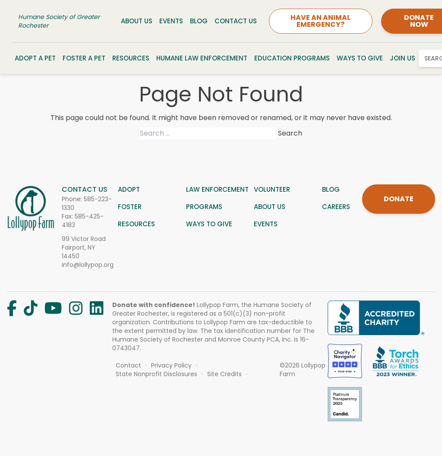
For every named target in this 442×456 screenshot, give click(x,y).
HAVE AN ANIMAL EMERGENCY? (320, 21)
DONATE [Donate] (399, 199)
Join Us (402, 58)
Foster (130, 206)
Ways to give (209, 223)
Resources (130, 58)
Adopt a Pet (35, 58)
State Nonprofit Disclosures (156, 374)
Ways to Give (360, 58)
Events (171, 20)
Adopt (129, 189)
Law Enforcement (217, 189)
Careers (336, 206)
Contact (128, 365)
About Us (136, 20)
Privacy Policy (171, 365)
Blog (199, 20)
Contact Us (236, 20)
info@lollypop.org (88, 264)
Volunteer (272, 189)
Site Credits (224, 374)
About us (269, 206)
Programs (204, 206)
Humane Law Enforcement (201, 58)
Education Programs (292, 58)
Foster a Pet (84, 58)
